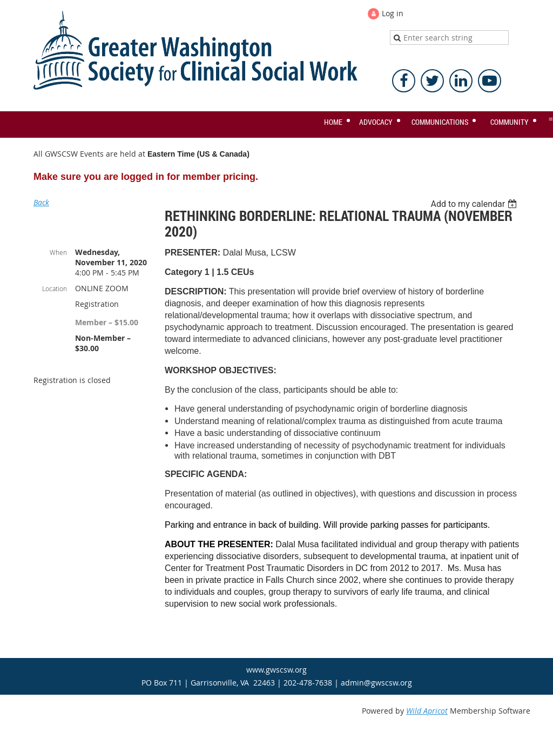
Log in (392, 13)
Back (41, 202)
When (58, 252)
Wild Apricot (427, 711)
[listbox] (475, 204)
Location (54, 288)
